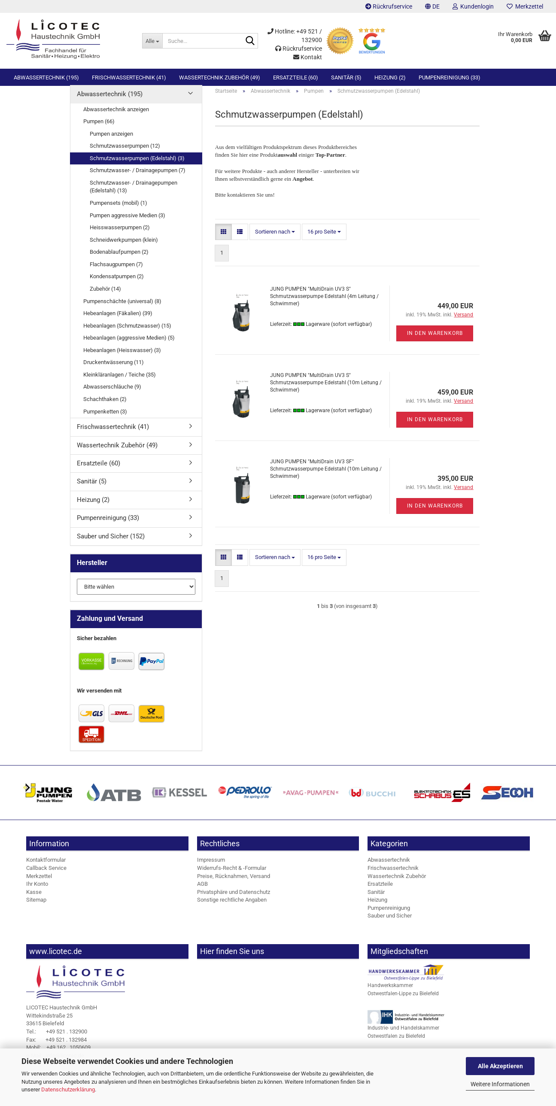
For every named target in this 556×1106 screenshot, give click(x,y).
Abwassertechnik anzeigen (116, 116)
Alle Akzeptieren (500, 1066)
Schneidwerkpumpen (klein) (124, 247)
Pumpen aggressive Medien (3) (127, 222)
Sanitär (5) (346, 77)
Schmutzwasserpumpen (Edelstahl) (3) (137, 165)
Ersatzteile (380, 891)
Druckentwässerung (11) (113, 369)
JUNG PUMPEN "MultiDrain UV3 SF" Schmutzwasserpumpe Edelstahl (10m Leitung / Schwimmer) (326, 476)
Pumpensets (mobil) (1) (118, 210)
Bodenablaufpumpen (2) (119, 259)
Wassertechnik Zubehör (397, 883)
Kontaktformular (46, 867)
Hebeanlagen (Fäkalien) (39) (117, 320)
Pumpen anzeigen (111, 141)
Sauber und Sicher (390, 923)
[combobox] (275, 239)
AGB (202, 891)
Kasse (34, 899)
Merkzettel (525, 6)
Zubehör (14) (105, 296)
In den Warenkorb (435, 340)
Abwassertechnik (389, 867)
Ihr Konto (37, 891)
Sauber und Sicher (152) (111, 543)
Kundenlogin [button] (473, 6)
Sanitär (376, 899)
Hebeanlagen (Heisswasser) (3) (122, 357)
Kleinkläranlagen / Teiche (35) (119, 382)
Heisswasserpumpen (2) (120, 234)
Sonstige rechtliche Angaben (232, 907)
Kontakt (307, 57)
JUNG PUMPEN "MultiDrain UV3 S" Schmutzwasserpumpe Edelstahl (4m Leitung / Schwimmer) (324, 303)
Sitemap (36, 907)
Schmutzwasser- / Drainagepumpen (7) (137, 177)
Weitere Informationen (500, 1084)
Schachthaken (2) (105, 406)
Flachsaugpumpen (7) (116, 271)
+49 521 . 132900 (56, 1039)
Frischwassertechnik (393, 875)
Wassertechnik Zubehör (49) (219, 77)
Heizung (377, 907)
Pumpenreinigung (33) (449, 77)
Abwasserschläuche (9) (112, 394)
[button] (432, 6)
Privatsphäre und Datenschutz (233, 899)
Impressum (211, 867)
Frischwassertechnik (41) (129, 77)
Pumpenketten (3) (105, 418)
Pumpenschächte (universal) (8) (122, 308)
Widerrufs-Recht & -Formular (231, 875)
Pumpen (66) (99, 128)
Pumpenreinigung (389, 915)
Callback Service (46, 875)
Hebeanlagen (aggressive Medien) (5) (129, 345)
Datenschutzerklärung (68, 1089)
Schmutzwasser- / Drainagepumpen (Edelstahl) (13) (133, 194)
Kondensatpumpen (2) (117, 283)
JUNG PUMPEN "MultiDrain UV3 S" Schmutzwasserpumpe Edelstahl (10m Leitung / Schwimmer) (326, 390)
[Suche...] (152, 41)
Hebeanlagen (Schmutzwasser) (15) (127, 333)
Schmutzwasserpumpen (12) (125, 153)
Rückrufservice (388, 6)
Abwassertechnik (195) (46, 77)
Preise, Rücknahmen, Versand (233, 883)
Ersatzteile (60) (295, 77)
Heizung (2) (390, 77)
